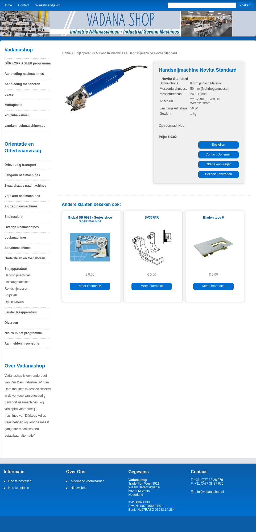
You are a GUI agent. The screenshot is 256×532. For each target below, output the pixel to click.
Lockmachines (16, 237)
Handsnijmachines (18, 275)
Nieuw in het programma (23, 333)
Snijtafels (11, 295)
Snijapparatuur (16, 269)
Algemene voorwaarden (87, 481)
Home (7, 5)
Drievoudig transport (20, 165)
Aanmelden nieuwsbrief (22, 343)
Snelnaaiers (13, 217)
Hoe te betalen (18, 488)
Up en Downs (14, 302)
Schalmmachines (18, 248)
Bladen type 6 (213, 217)
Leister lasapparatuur (21, 312)
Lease (9, 94)
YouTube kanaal (16, 115)
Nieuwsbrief (79, 488)
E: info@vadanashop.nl (207, 492)
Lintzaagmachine (17, 282)
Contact (23, 5)
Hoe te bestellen (19, 481)
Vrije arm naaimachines (22, 196)
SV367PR (152, 217)
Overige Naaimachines (22, 227)
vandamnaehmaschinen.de (25, 126)
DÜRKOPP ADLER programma (28, 63)
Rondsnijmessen (16, 288)
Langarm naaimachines (22, 175)
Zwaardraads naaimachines (25, 185)
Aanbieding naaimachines (24, 74)
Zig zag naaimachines (21, 206)
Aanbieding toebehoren (22, 84)
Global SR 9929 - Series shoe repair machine (90, 219)
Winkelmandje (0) (47, 5)
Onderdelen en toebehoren (25, 258)
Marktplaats (13, 105)
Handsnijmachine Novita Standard (153, 53)
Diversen (11, 323)
